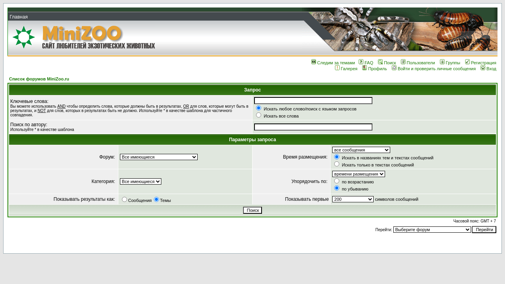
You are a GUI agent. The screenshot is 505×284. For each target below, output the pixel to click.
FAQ (366, 62)
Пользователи (418, 62)
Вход (488, 68)
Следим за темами (333, 62)
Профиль (374, 68)
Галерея (346, 68)
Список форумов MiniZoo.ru (39, 79)
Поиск (387, 62)
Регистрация (480, 62)
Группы (450, 62)
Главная (18, 17)
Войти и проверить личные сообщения (434, 68)
